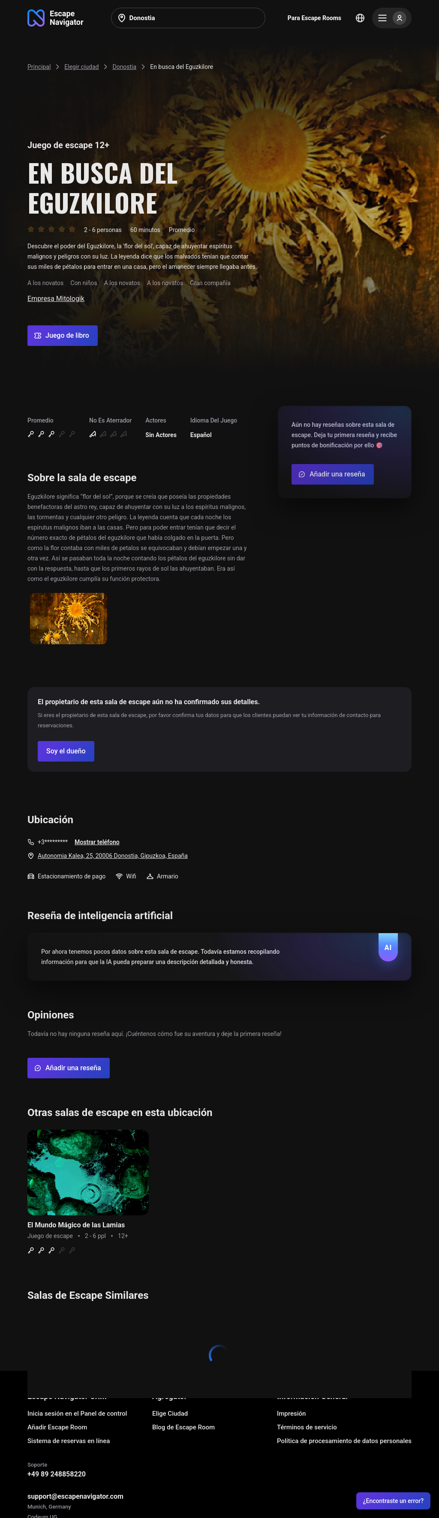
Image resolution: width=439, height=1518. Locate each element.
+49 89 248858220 (56, 1474)
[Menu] (392, 18)
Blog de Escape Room (183, 1427)
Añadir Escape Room (57, 1427)
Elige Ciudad (170, 1413)
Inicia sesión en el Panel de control (77, 1413)
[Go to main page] (55, 18)
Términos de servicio (307, 1427)
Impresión (291, 1413)
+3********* (53, 842)
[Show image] (68, 619)
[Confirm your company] (66, 751)
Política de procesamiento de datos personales (344, 1441)
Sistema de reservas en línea (68, 1441)
